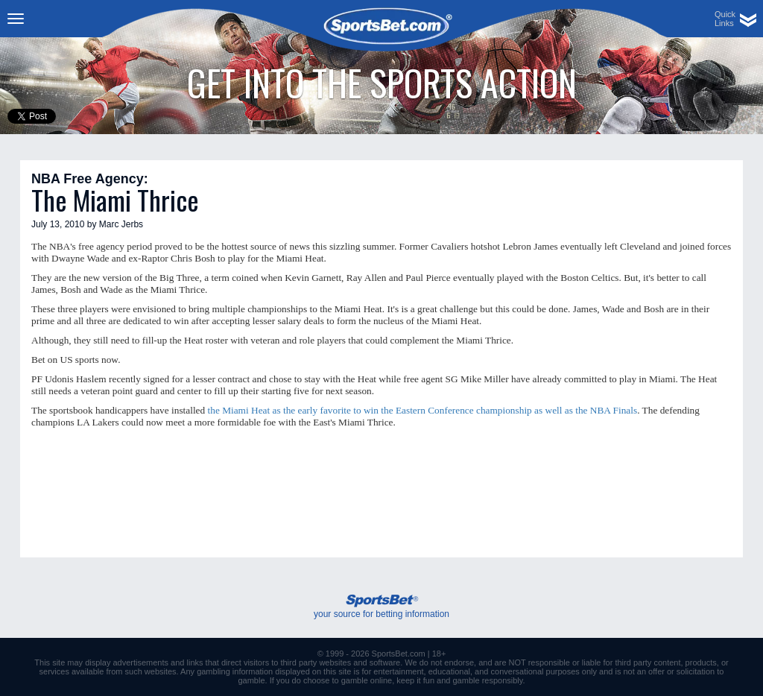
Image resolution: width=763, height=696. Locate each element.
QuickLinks (725, 19)
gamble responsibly (488, 680)
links (195, 662)
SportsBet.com (398, 653)
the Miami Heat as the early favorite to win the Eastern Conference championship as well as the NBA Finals (423, 410)
